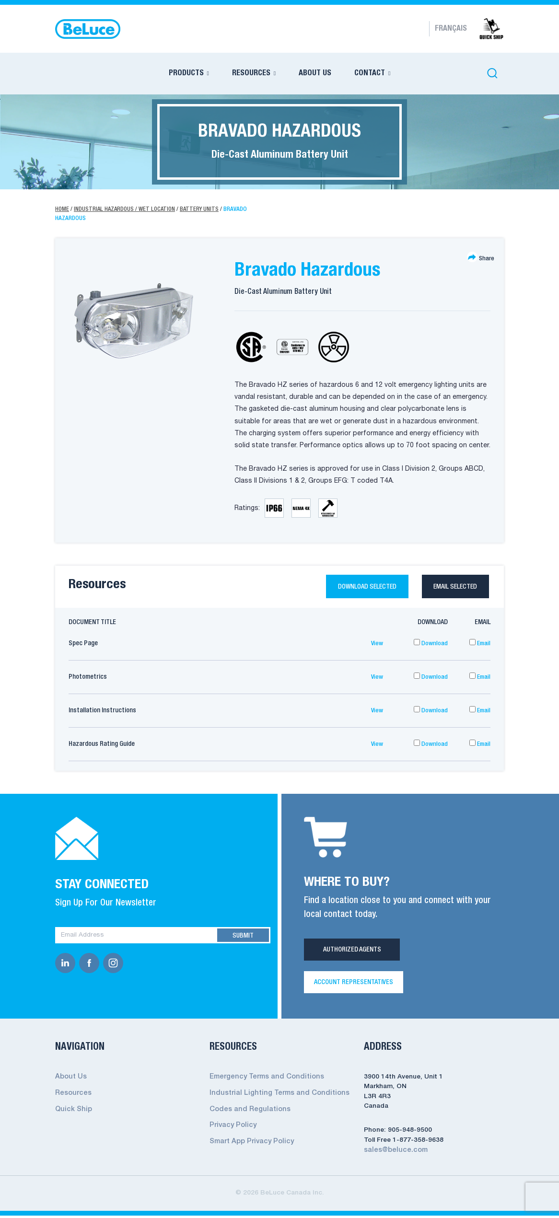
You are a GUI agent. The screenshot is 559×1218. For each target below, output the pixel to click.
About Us (315, 73)
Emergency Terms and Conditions (263, 1080)
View (376, 646)
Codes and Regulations (247, 1111)
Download (430, 646)
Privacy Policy (231, 1127)
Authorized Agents (352, 952)
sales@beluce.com (393, 1152)
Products (186, 73)
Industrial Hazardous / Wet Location (126, 209)
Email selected (452, 588)
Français (451, 28)
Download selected (352, 588)
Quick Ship (72, 1111)
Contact (369, 73)
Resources (251, 73)
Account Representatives (353, 985)
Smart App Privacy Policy (249, 1142)
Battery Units (203, 209)
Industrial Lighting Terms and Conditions (274, 1095)
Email (479, 646)
